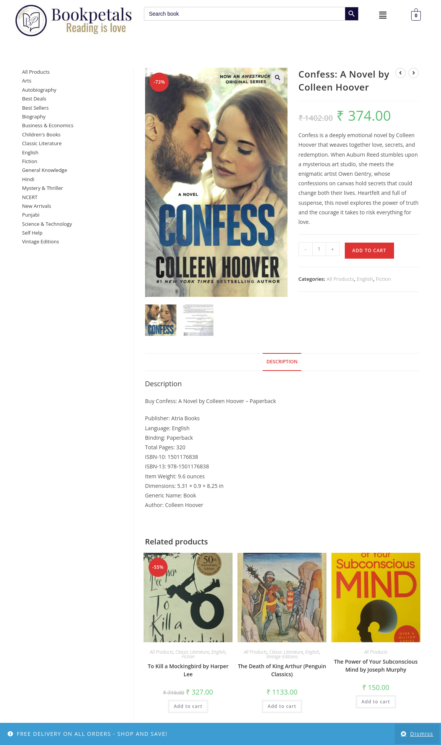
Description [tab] (282, 363)
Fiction (383, 278)
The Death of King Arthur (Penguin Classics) (282, 671)
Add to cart (369, 250)
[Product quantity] (319, 249)
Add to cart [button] (188, 707)
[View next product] (413, 73)
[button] (382, 15)
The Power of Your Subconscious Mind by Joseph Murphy (376, 666)
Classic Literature (193, 652)
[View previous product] (400, 73)
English (365, 278)
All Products (340, 278)
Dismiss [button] (421, 733)
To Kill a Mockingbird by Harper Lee (188, 671)
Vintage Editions (282, 657)
